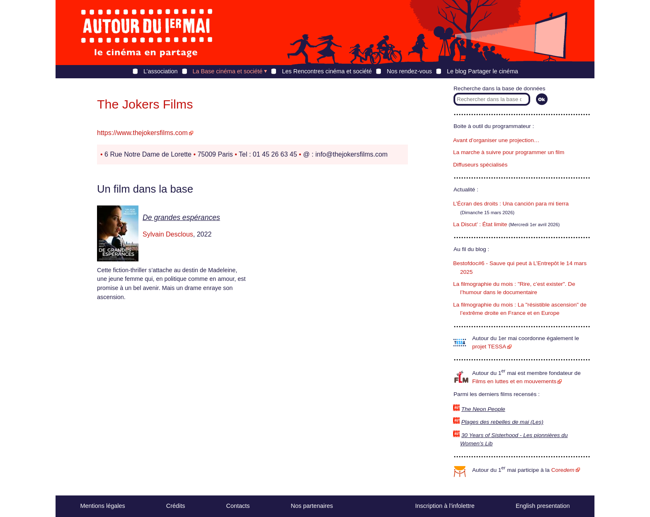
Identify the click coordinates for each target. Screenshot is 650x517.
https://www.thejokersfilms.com (142, 132)
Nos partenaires (312, 506)
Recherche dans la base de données (499, 88)
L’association (160, 71)
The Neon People (483, 409)
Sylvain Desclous (168, 234)
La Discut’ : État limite (480, 224)
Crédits (175, 506)
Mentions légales (102, 506)
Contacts (238, 506)
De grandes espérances (181, 217)
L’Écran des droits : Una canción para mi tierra (511, 204)
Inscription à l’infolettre (445, 506)
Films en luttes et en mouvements (514, 381)
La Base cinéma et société (228, 71)
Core (563, 470)
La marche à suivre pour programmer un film (508, 152)
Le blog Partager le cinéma (482, 71)
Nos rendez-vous (409, 71)
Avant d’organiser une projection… (496, 140)
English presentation (543, 506)
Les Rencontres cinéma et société (327, 71)
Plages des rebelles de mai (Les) (502, 422)
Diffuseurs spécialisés (480, 165)
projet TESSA (489, 346)
